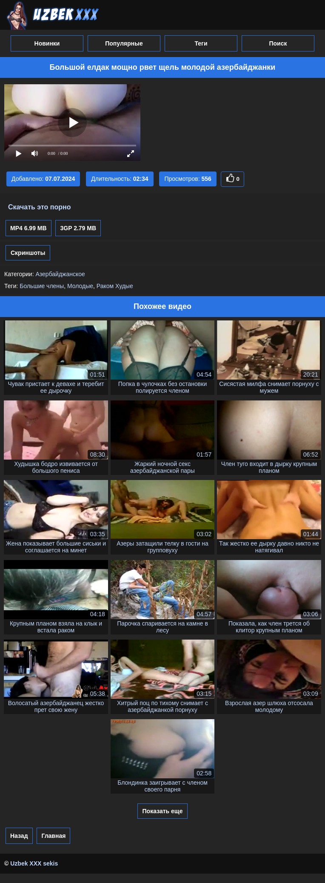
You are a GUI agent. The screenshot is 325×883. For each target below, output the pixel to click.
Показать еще (163, 811)
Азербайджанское (60, 274)
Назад (19, 835)
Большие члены (42, 286)
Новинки (47, 43)
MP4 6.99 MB (28, 228)
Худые (124, 286)
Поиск (278, 43)
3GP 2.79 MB (78, 228)
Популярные (124, 43)
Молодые (80, 286)
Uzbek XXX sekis (34, 863)
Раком (105, 286)
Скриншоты (28, 252)
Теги (200, 43)
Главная (53, 835)
